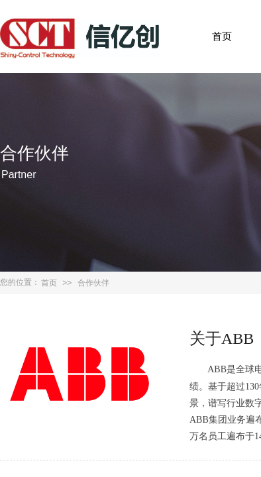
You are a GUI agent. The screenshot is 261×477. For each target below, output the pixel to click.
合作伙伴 (93, 283)
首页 (222, 36)
